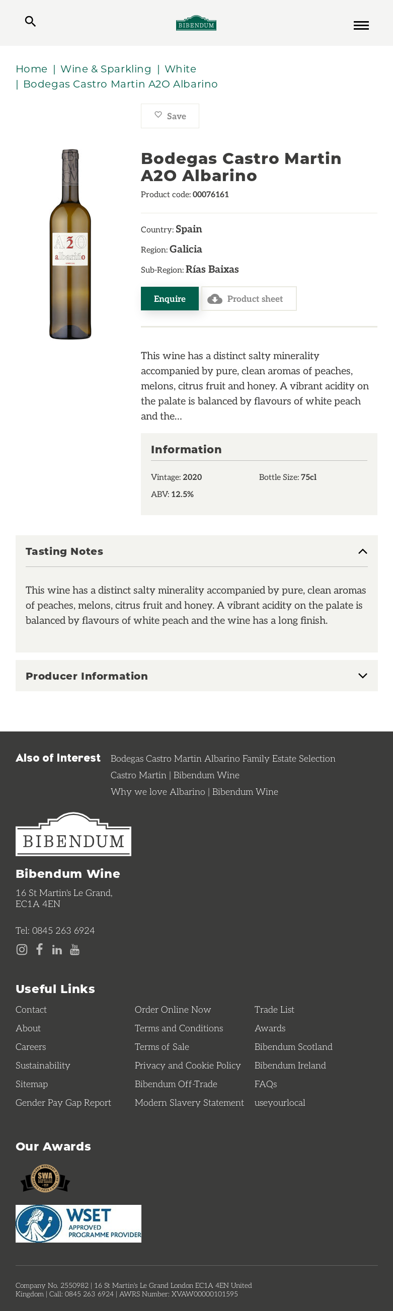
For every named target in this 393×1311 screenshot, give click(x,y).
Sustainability (43, 1065)
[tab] (197, 556)
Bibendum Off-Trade (176, 1083)
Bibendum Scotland (294, 1046)
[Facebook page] (39, 949)
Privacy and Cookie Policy (188, 1065)
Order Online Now (173, 1009)
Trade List (274, 1009)
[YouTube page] (74, 949)
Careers (31, 1046)
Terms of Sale (162, 1046)
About (28, 1027)
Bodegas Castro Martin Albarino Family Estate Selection (223, 758)
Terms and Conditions (179, 1027)
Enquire (170, 298)
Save (170, 115)
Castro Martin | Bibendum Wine (175, 774)
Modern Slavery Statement (189, 1102)
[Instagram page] (22, 949)
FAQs (266, 1083)
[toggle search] (30, 23)
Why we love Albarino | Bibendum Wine (194, 791)
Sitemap (32, 1083)
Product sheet (245, 298)
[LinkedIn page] (57, 949)
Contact (31, 1009)
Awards (270, 1027)
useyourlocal (280, 1102)
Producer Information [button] (87, 675)
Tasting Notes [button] (65, 551)
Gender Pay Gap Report (63, 1102)
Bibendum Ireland (290, 1065)
